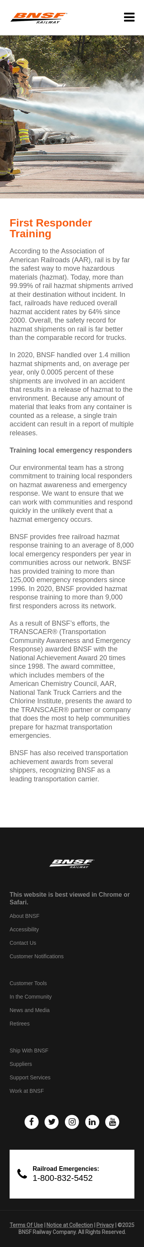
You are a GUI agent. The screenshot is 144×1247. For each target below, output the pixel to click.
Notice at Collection (69, 1225)
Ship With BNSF (29, 1050)
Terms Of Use (26, 1225)
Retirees (20, 1024)
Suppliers (21, 1064)
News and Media (30, 1010)
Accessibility (24, 929)
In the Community (31, 997)
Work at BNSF (27, 1091)
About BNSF (25, 916)
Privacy (105, 1225)
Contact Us (23, 943)
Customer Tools (28, 983)
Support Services (30, 1077)
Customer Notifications (37, 956)
